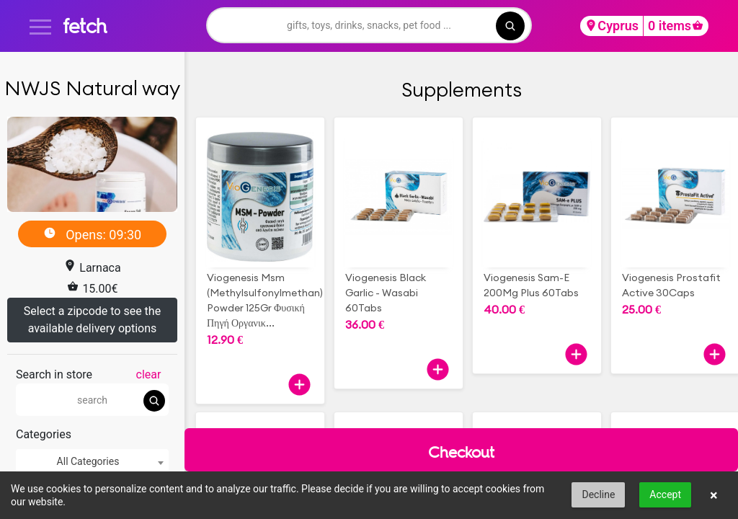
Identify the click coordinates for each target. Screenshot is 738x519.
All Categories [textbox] (88, 461)
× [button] (714, 495)
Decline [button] (598, 494)
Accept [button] (665, 494)
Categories (43, 434)
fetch (85, 25)
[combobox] (92, 461)
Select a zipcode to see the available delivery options (92, 319)
